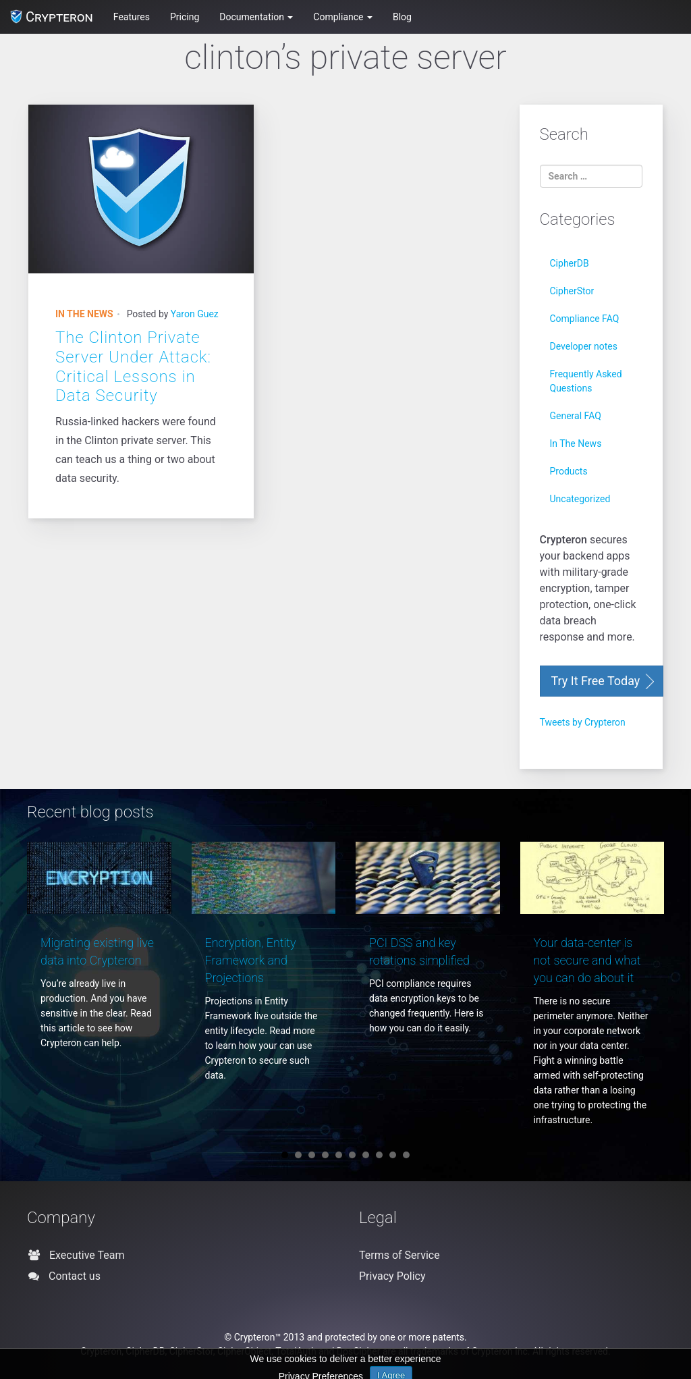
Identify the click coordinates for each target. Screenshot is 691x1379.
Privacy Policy (392, 1276)
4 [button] (325, 1155)
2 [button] (298, 1155)
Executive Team (81, 1255)
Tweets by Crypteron (583, 722)
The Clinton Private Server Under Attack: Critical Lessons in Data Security (133, 366)
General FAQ (575, 415)
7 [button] (365, 1155)
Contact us (69, 1276)
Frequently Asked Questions (586, 381)
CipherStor (572, 291)
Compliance (342, 16)
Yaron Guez (195, 313)
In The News (84, 313)
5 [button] (338, 1155)
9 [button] (392, 1155)
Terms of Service (399, 1255)
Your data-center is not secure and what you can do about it (587, 960)
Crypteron (51, 17)
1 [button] (284, 1155)
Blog (402, 16)
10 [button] (406, 1155)
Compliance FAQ (584, 318)
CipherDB (569, 263)
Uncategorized (580, 498)
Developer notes (583, 346)
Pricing (184, 16)
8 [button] (379, 1155)
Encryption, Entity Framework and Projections (250, 960)
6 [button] (352, 1155)
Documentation (256, 16)
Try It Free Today (595, 681)
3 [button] (311, 1155)
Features (131, 16)
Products (569, 471)
